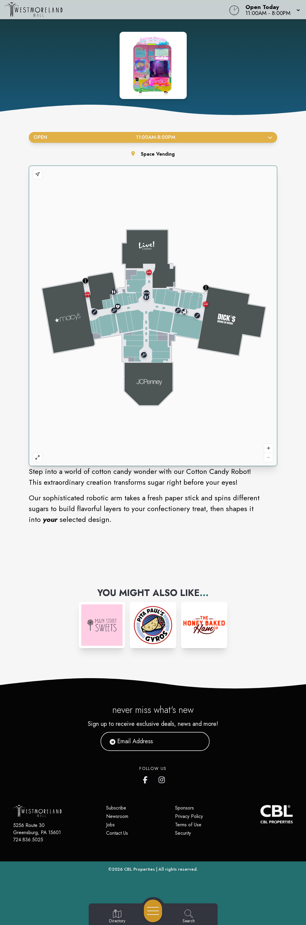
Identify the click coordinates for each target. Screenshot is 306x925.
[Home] (116, 9)
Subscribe (116, 807)
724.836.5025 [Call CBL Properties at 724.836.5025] (28, 839)
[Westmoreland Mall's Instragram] (162, 778)
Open (153, 137)
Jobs (110, 824)
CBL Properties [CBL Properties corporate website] (139, 869)
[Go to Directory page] (117, 916)
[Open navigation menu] (153, 911)
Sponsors (184, 807)
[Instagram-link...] (102, 625)
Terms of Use (188, 824)
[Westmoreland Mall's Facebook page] (146, 778)
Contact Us (117, 833)
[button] (271, 9)
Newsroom (117, 816)
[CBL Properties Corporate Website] (260, 814)
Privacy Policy (189, 816)
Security (183, 833)
